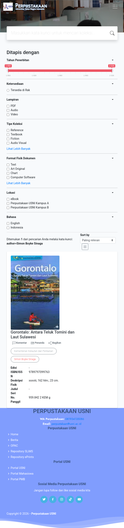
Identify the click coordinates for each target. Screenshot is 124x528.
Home (14, 434)
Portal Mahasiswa (22, 473)
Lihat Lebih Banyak (18, 148)
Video (14, 114)
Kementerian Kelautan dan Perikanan (33, 351)
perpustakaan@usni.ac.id (66, 424)
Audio (14, 110)
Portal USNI (18, 467)
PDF (13, 105)
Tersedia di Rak (20, 90)
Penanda (39, 342)
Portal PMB (18, 479)
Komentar (19, 343)
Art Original (18, 168)
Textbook (17, 134)
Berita (14, 440)
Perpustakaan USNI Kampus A (30, 203)
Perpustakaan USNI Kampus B (30, 207)
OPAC (14, 445)
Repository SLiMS (22, 451)
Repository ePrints (22, 457)
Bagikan (54, 343)
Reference (17, 130)
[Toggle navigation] (115, 7)
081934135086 (74, 419)
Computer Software (23, 177)
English (15, 223)
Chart (14, 173)
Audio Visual (19, 142)
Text (13, 164)
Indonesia (17, 227)
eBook (15, 199)
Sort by (84, 235)
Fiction (15, 138)
